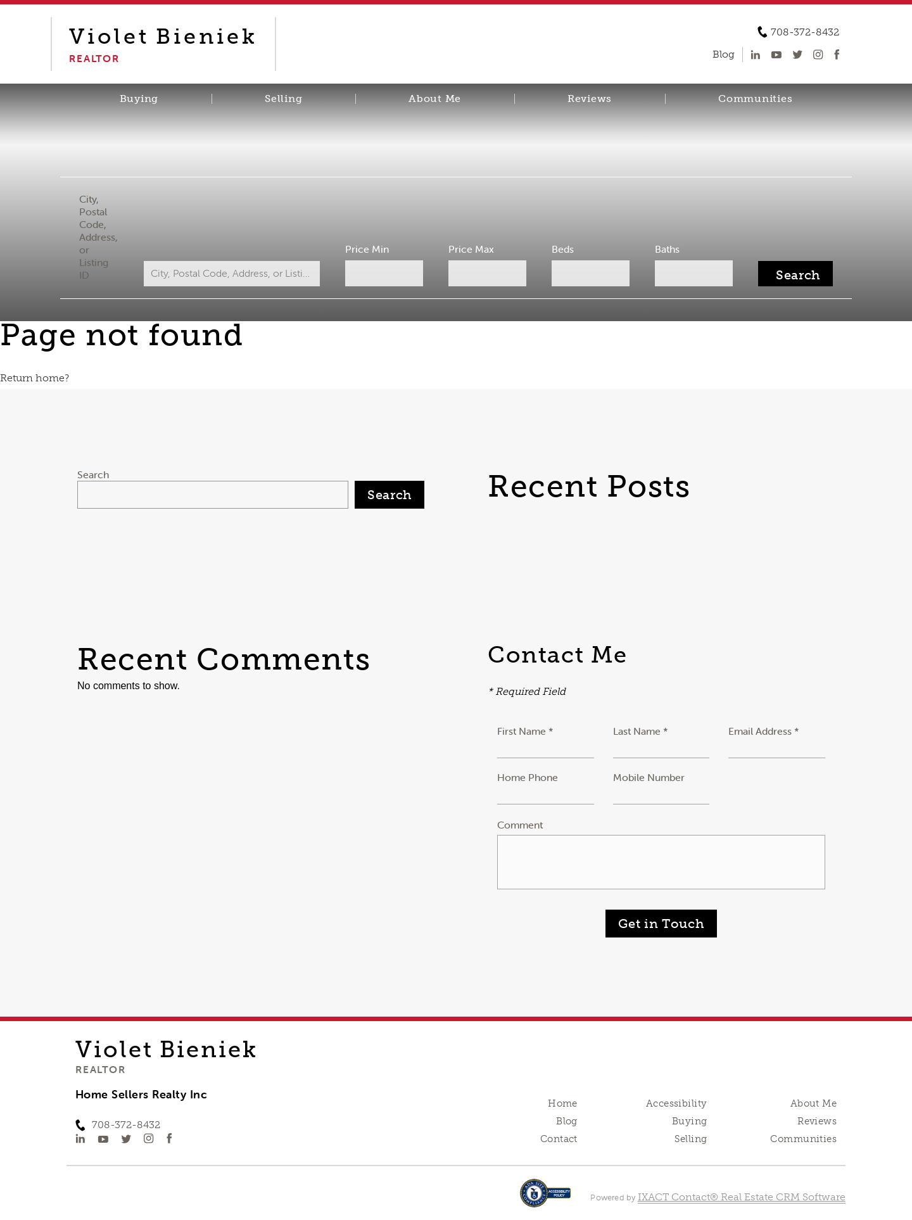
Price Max (471, 249)
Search (93, 474)
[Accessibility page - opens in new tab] (545, 1199)
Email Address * (763, 731)
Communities (755, 99)
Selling (283, 99)
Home (563, 1103)
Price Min (367, 249)
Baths (667, 249)
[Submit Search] (795, 273)
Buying (139, 99)
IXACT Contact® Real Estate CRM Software (742, 1197)
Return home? (34, 378)
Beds (563, 249)
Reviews (589, 99)
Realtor (100, 1069)
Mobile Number (649, 777)
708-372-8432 (805, 32)
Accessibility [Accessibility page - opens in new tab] (676, 1103)
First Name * (525, 731)
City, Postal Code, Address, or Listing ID (98, 237)
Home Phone (527, 777)
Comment (520, 824)
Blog (567, 1121)
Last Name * (640, 731)
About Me (434, 99)
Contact (559, 1139)
